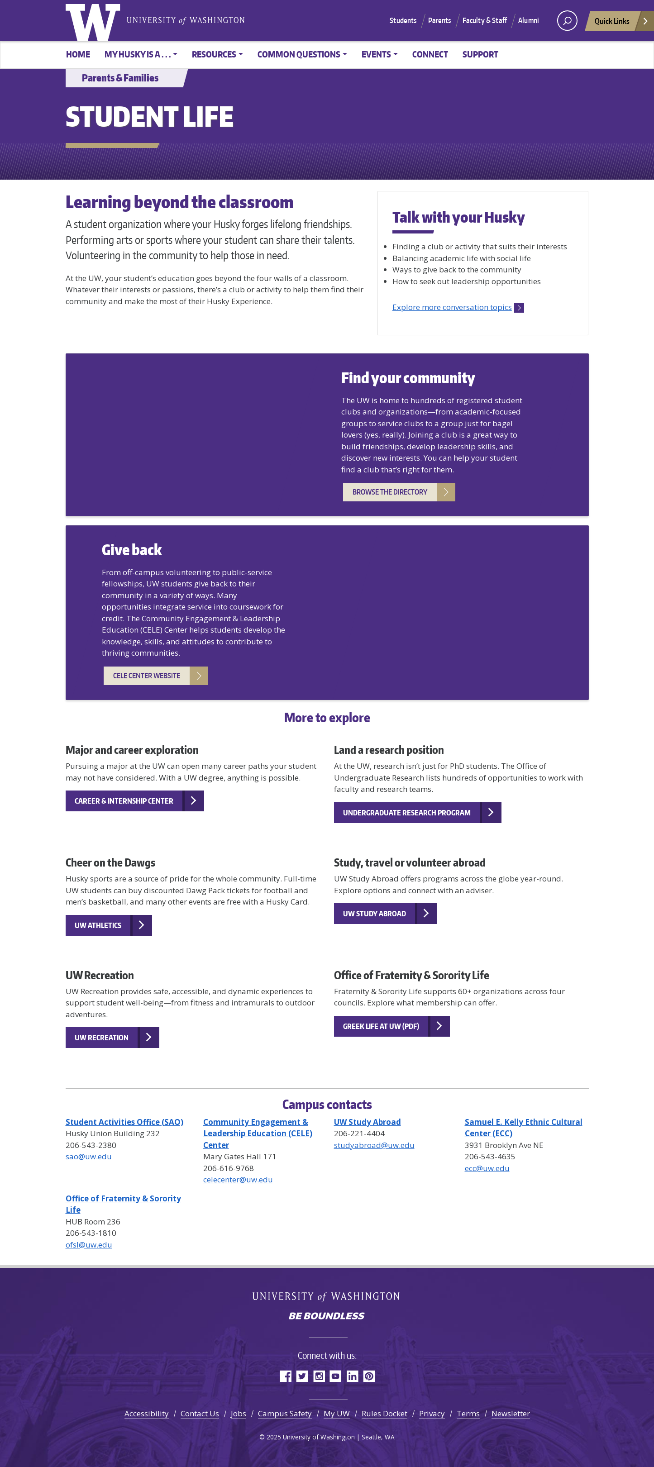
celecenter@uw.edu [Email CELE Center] (238, 1179)
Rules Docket (384, 1413)
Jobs (238, 1413)
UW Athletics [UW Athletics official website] (98, 925)
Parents (439, 20)
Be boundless (327, 1316)
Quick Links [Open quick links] (622, 23)
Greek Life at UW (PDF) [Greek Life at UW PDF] (381, 1026)
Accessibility (146, 1413)
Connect (430, 54)
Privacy (432, 1413)
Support (480, 54)
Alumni (528, 20)
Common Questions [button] (299, 54)
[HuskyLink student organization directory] (124, 1122)
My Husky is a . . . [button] (138, 54)
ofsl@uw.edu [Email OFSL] (89, 1244)
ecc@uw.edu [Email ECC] (487, 1168)
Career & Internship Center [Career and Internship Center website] (124, 800)
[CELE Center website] (257, 1133)
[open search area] (567, 20)
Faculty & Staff (485, 20)
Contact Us (200, 1413)
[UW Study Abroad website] (367, 1122)
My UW (337, 1413)
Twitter (302, 1376)
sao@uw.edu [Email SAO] (89, 1156)
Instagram (319, 1376)
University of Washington (95, 20)
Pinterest (369, 1376)
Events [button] (376, 54)
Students (403, 20)
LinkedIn (352, 1376)
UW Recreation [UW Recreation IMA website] (102, 1037)
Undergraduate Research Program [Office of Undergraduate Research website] (407, 812)
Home (78, 54)
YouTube (335, 1376)
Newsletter (511, 1413)
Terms (468, 1413)
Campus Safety (285, 1413)
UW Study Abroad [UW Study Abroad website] (374, 913)
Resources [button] (214, 54)
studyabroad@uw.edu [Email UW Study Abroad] (374, 1145)
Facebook (285, 1376)
